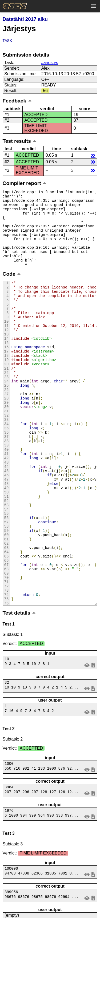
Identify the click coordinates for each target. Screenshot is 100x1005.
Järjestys (49, 62)
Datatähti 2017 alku (25, 19)
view (87, 740)
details (93, 155)
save (93, 740)
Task (7, 40)
